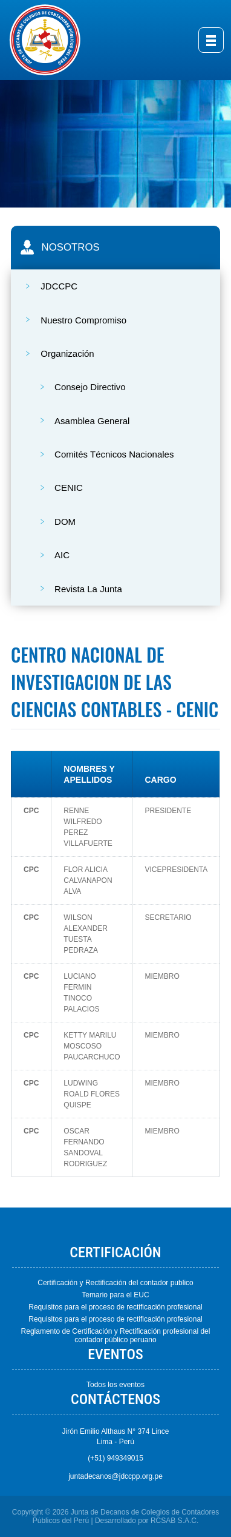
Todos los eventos (115, 1384)
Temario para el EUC (115, 1295)
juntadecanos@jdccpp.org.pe (115, 1476)
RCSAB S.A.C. (174, 1520)
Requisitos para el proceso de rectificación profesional (115, 1307)
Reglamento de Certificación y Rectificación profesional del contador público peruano (115, 1335)
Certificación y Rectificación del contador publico (115, 1283)
